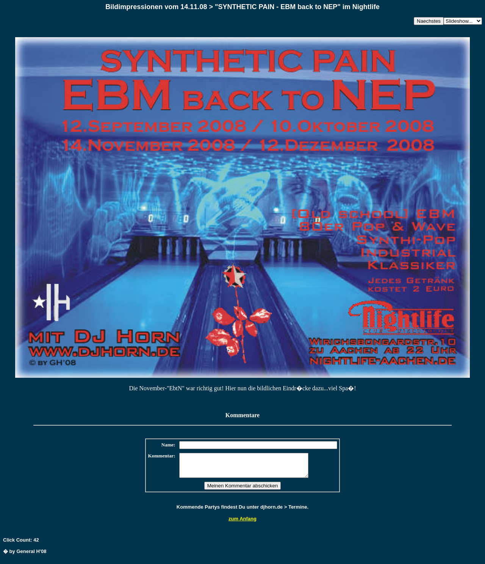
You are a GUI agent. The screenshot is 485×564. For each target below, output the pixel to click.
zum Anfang (242, 523)
